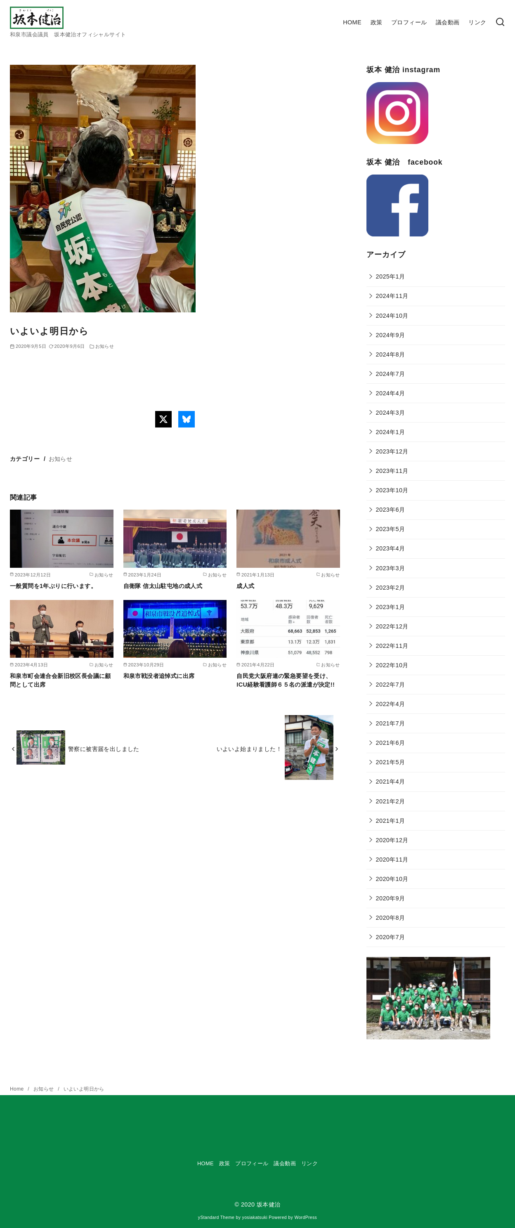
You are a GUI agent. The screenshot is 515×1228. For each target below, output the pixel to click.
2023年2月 (390, 587)
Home (17, 1089)
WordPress (305, 1217)
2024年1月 (390, 432)
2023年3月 (390, 568)
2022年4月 (390, 704)
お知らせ (104, 346)
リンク (477, 22)
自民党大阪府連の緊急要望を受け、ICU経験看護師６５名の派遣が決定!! (285, 680)
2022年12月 (392, 626)
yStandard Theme (216, 1217)
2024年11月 (392, 296)
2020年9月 (390, 898)
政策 (377, 22)
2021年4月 (390, 781)
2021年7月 (390, 723)
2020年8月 (390, 917)
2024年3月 (390, 412)
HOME (352, 22)
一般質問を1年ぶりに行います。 (53, 586)
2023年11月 (392, 471)
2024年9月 (390, 335)
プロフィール (409, 22)
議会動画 (448, 22)
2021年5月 (390, 762)
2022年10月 (392, 665)
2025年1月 (390, 276)
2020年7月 (390, 937)
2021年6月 (390, 742)
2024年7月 (390, 374)
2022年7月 (390, 684)
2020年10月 (392, 879)
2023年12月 (392, 451)
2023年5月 (390, 529)
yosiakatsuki (254, 1217)
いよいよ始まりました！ (249, 749)
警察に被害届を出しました (103, 749)
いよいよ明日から (84, 1089)
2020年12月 (392, 840)
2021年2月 (390, 801)
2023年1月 (390, 607)
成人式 (245, 586)
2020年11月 (392, 859)
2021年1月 (390, 820)
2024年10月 (392, 315)
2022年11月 (392, 645)
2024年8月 (390, 354)
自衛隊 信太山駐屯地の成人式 (163, 586)
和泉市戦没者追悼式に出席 (159, 676)
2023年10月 (392, 490)
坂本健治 (269, 1204)
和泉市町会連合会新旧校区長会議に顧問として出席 (60, 680)
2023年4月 (390, 548)
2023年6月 (390, 509)
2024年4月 (390, 393)
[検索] (500, 22)
